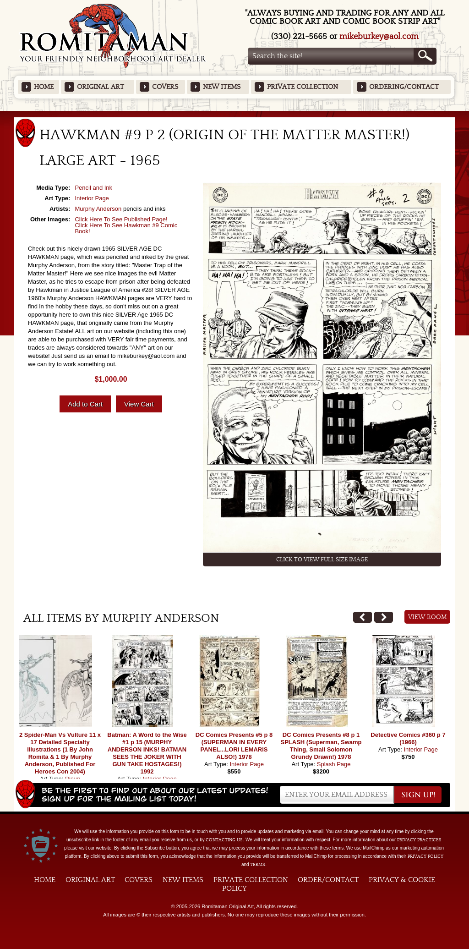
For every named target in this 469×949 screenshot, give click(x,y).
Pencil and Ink (93, 187)
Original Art (100, 87)
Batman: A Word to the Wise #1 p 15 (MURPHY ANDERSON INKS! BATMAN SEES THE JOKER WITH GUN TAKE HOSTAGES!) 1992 (146, 753)
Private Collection (302, 87)
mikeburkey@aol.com (379, 36)
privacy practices (419, 840)
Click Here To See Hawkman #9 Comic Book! (126, 228)
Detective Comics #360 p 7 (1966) (408, 738)
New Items (221, 87)
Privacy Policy (425, 856)
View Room (427, 617)
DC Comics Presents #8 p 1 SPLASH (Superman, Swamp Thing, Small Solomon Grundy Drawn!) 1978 (321, 745)
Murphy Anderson (98, 208)
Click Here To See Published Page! (121, 219)
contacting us (224, 840)
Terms (257, 864)
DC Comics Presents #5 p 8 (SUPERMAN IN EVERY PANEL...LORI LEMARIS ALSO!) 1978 (234, 745)
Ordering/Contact (404, 87)
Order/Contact (328, 880)
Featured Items (234, 113)
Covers (165, 87)
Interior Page (92, 198)
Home (44, 87)
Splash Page (334, 764)
